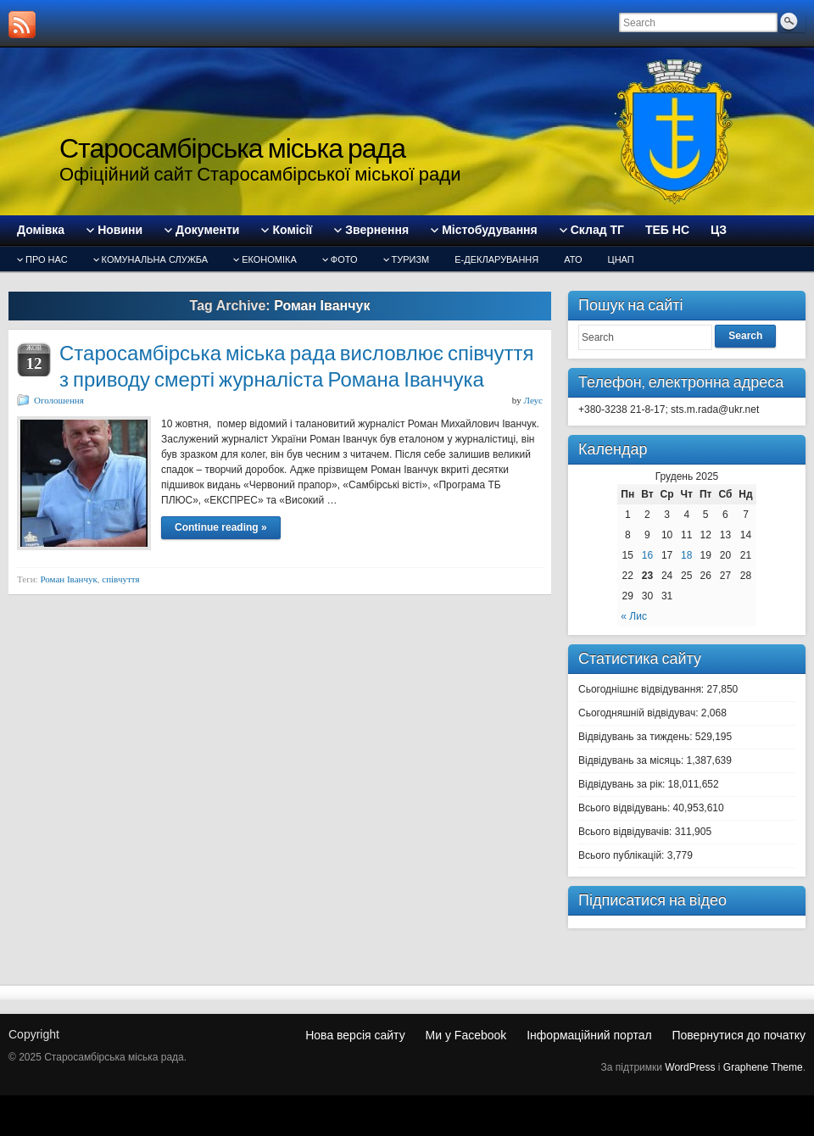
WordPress (690, 1067)
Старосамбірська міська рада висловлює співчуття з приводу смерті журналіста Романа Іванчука (296, 366)
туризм (411, 259)
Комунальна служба (155, 259)
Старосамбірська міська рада (232, 148)
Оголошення (59, 400)
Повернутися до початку (739, 1035)
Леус (533, 400)
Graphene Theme (763, 1067)
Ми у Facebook (466, 1035)
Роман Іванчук (68, 579)
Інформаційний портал (589, 1035)
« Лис (634, 616)
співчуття (120, 579)
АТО (573, 259)
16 (647, 555)
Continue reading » (221, 527)
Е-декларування (496, 259)
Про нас (46, 259)
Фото (344, 259)
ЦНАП (621, 259)
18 (686, 555)
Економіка (269, 259)
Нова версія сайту (354, 1035)
